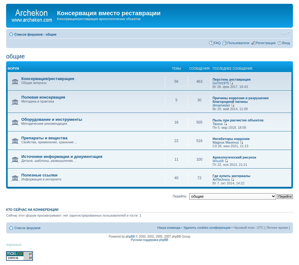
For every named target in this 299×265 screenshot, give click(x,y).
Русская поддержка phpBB (149, 240)
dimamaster (221, 105)
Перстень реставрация (231, 79)
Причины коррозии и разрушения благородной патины (240, 99)
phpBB (130, 236)
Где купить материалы (231, 176)
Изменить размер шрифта (285, 33)
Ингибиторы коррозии (231, 139)
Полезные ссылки (39, 175)
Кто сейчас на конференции (32, 209)
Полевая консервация (43, 97)
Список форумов (28, 34)
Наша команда (168, 227)
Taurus (217, 124)
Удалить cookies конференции (207, 227)
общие (51, 34)
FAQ (217, 43)
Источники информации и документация (61, 156)
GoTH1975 (220, 83)
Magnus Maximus (225, 142)
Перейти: (180, 196)
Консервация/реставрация (47, 78)
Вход (286, 43)
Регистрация (266, 43)
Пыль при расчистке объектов (237, 120)
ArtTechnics (221, 179)
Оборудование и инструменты (51, 119)
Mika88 (218, 161)
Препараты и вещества (44, 138)
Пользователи (238, 43)
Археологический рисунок (234, 157)
